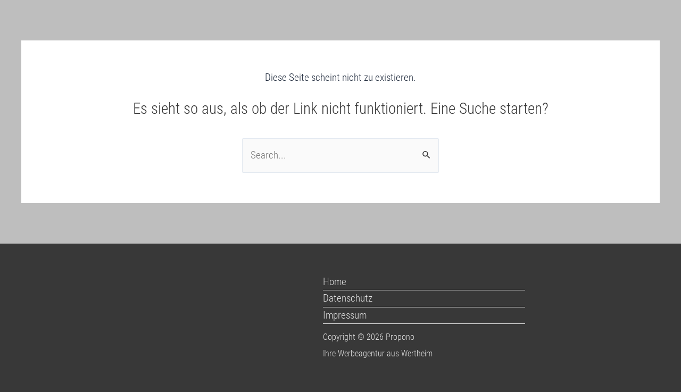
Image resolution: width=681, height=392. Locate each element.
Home (334, 282)
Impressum (345, 315)
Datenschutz (347, 298)
